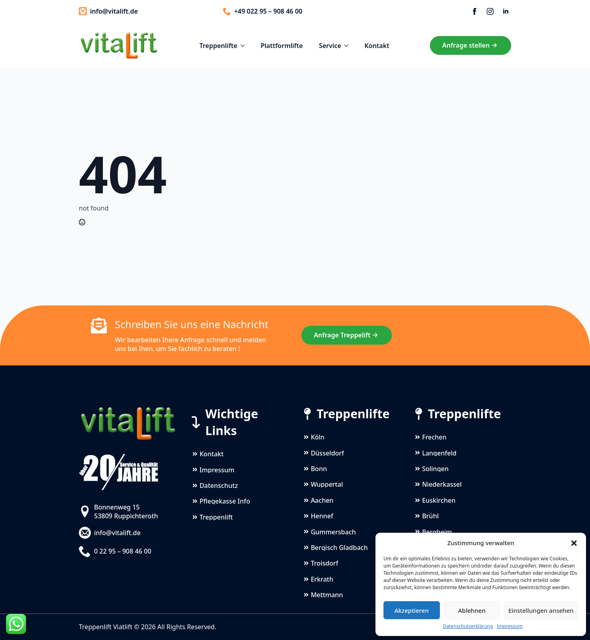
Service (330, 45)
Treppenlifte (218, 45)
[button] (574, 543)
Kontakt (376, 45)
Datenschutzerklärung (468, 626)
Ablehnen (472, 610)
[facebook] (474, 11)
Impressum (510, 626)
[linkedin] (505, 11)
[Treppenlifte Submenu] (245, 45)
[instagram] (490, 11)
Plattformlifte (282, 45)
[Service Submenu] (348, 45)
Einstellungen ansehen (541, 610)
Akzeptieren (411, 610)
